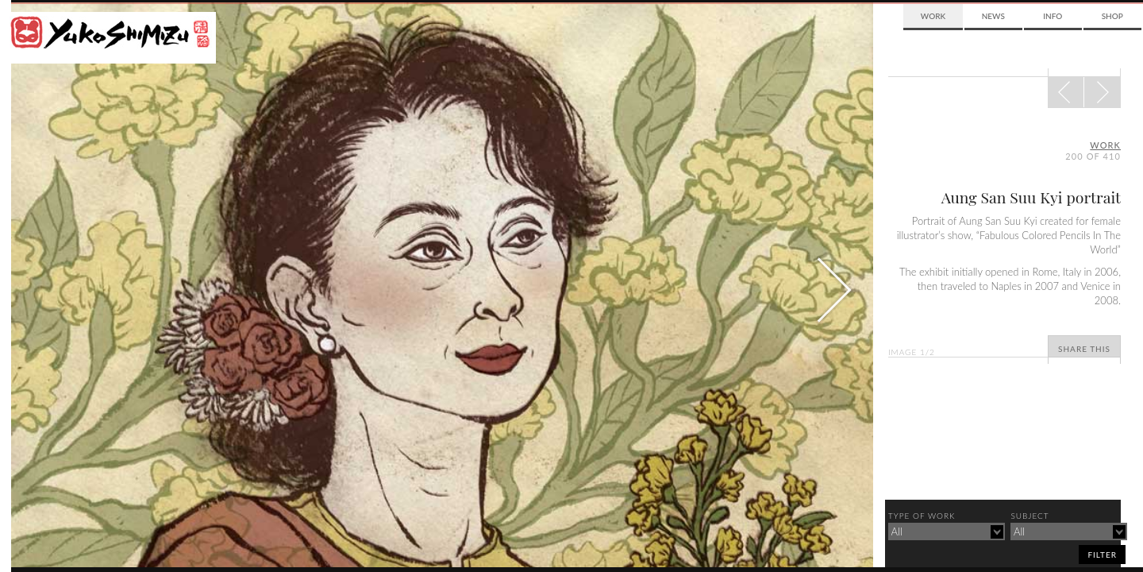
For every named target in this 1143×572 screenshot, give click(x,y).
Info (1052, 16)
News (993, 16)
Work (933, 16)
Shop (1112, 16)
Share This (1084, 349)
